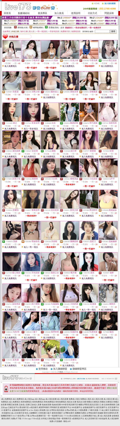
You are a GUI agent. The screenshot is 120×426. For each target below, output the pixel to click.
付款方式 (92, 13)
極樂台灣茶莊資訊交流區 (88, 405)
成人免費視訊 (6, 399)
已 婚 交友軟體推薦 (107, 405)
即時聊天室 (55, 407)
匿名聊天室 (24, 407)
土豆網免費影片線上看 (90, 416)
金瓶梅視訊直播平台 (20, 410)
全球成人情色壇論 (48, 418)
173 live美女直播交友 (72, 416)
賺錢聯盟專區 (79, 369)
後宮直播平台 (101, 407)
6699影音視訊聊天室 (69, 405)
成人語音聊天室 (91, 418)
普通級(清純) (54, 27)
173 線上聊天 (104, 410)
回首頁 (7, 13)
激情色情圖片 (57, 413)
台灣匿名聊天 (68, 413)
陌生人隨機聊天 (31, 413)
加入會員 (59, 13)
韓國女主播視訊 (92, 402)
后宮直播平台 (113, 407)
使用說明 (75, 13)
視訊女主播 (71, 402)
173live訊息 (36, 418)
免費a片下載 (16, 418)
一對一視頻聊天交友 (54, 416)
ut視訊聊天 (33, 407)
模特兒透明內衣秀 (111, 413)
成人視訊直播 (51, 399)
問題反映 (109, 13)
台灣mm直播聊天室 (38, 416)
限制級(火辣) (23, 27)
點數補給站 (24, 13)
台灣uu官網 (69, 410)
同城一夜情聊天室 (63, 418)
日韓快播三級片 (44, 413)
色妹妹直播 (46, 405)
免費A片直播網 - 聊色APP (60, 421)
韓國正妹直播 (12, 405)
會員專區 (42, 13)
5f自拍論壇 (102, 418)
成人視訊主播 (97, 399)
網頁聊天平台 (65, 407)
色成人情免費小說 (41, 410)
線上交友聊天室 (17, 413)
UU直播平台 (6, 410)
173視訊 (60, 372)
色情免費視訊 (26, 402)
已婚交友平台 (13, 407)
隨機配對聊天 (6, 416)
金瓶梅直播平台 (89, 407)
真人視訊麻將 (113, 418)
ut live (31, 410)
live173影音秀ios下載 (21, 416)
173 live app (26, 418)
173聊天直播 (93, 410)
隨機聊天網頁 (80, 413)
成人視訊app (29, 399)
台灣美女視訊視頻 (56, 410)
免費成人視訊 (74, 399)
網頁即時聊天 (44, 407)
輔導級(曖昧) (38, 27)
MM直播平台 (77, 407)
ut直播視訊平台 (78, 418)
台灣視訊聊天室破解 (94, 413)
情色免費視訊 (49, 402)
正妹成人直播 (24, 405)
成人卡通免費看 (80, 410)
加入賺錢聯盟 (60, 369)
